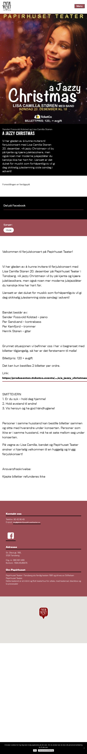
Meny (79, 6)
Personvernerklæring (46, 750)
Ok (35, 750)
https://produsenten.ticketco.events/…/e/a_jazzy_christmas (44, 377)
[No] (84, 748)
